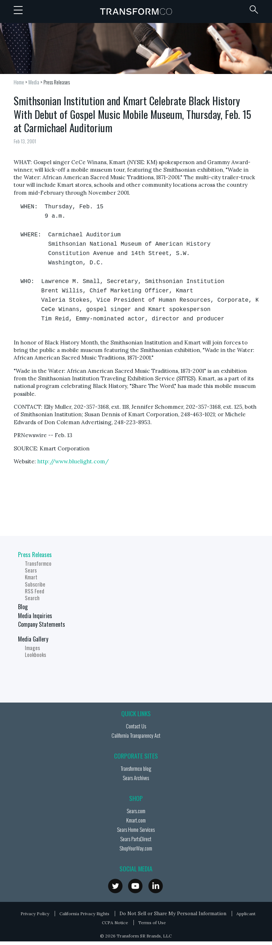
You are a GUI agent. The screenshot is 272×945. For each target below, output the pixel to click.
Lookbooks (35, 654)
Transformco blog (136, 768)
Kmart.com (136, 820)
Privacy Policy (35, 913)
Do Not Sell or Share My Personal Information (172, 913)
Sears (31, 570)
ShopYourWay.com (135, 848)
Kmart (31, 577)
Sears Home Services (136, 829)
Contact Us (136, 726)
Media (33, 82)
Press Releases (57, 82)
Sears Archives (136, 778)
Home (19, 82)
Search (32, 598)
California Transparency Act (136, 735)
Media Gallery (33, 639)
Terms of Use (152, 922)
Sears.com (136, 811)
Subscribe (35, 584)
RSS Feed (34, 591)
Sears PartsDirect (135, 839)
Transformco (136, 11)
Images (32, 648)
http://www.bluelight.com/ (73, 461)
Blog (23, 606)
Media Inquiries (35, 615)
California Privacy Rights (84, 913)
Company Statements (41, 624)
